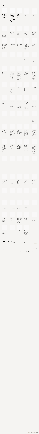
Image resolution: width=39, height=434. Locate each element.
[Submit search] (2, 1)
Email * (24, 242)
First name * (3, 242)
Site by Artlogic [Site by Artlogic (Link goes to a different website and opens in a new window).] (11, 249)
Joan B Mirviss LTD (32, 1)
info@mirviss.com (34, 252)
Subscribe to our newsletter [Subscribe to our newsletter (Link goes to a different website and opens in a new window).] (34, 251)
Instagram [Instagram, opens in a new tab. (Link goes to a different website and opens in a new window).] (33, 248)
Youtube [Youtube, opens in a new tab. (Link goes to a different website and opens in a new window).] (36, 248)
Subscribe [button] (35, 243)
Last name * (14, 242)
